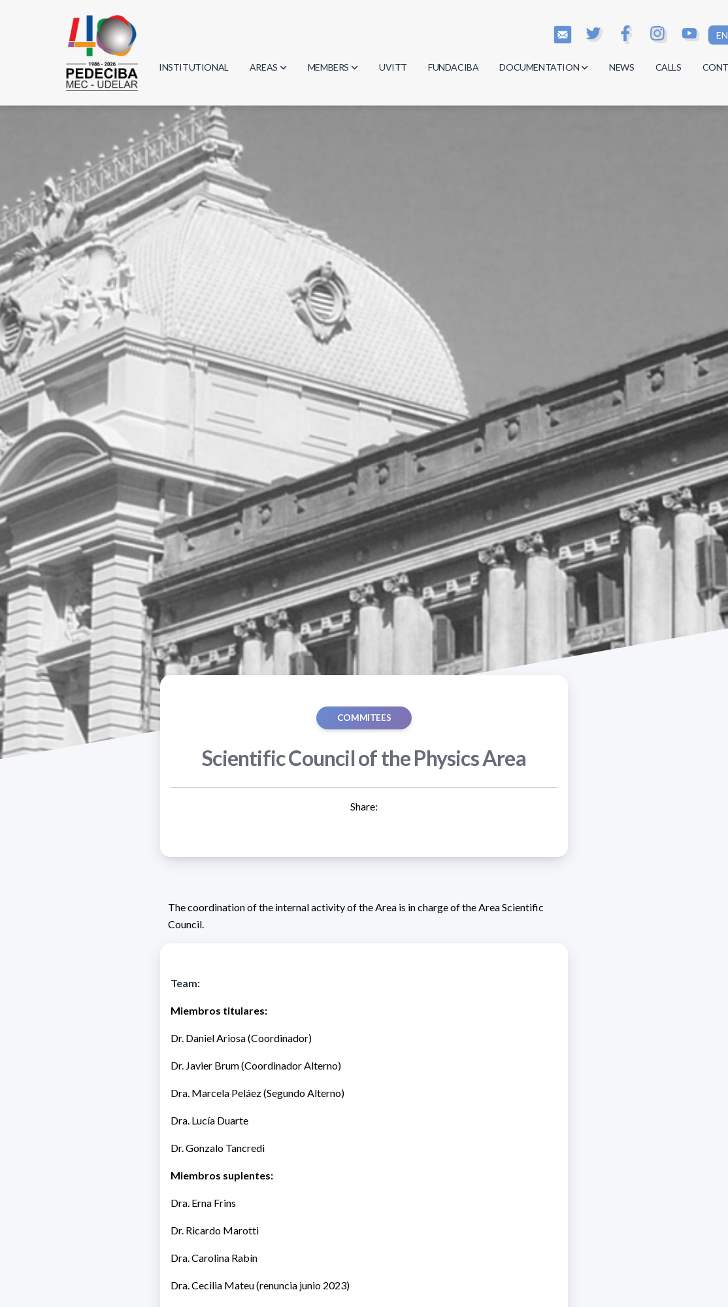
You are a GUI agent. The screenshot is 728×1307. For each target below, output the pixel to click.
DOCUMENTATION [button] (543, 67)
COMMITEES (364, 717)
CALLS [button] (668, 67)
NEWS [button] (621, 67)
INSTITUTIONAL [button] (194, 67)
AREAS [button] (268, 67)
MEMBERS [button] (333, 67)
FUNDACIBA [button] (453, 67)
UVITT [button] (393, 67)
